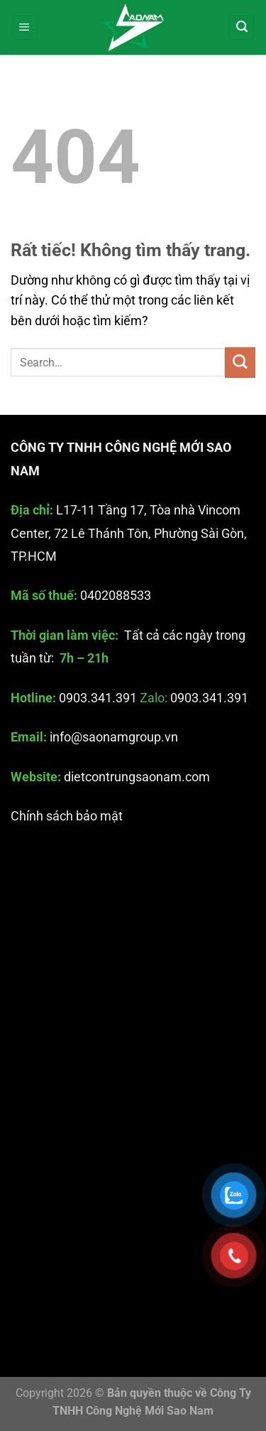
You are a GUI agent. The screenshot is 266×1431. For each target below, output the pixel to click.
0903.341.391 (98, 698)
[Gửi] (240, 362)
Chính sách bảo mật (67, 817)
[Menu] (24, 28)
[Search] (241, 28)
